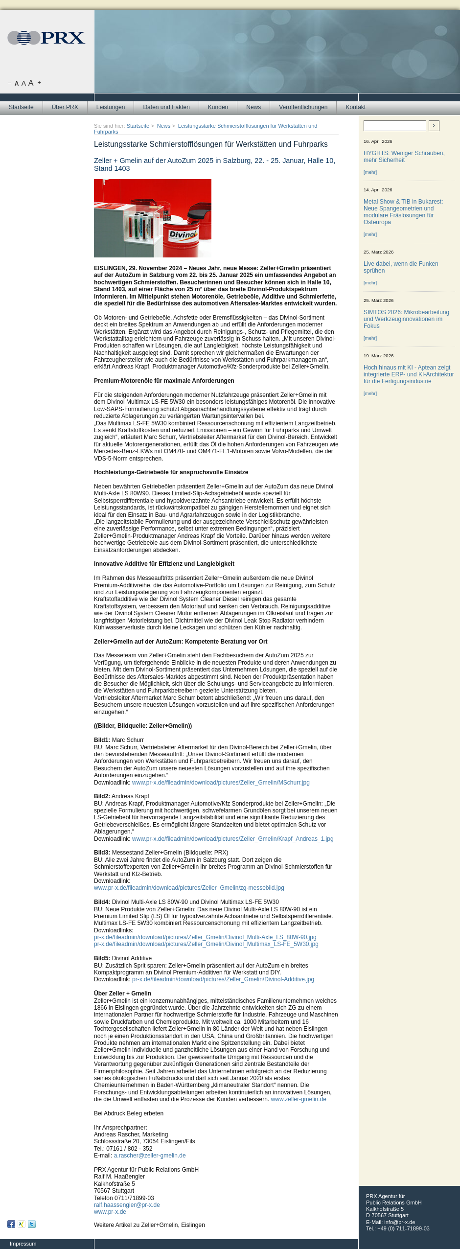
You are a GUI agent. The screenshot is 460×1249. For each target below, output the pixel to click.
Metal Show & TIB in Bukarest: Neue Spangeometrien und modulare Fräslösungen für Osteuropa (403, 212)
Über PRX (65, 107)
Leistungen (110, 107)
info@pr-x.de (399, 1222)
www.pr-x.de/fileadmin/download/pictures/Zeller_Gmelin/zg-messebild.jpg (189, 887)
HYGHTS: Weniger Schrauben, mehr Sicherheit (404, 156)
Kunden (218, 107)
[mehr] (370, 172)
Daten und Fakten (166, 107)
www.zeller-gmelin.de (298, 1099)
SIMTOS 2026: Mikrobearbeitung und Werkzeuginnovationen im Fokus (406, 319)
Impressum (23, 1244)
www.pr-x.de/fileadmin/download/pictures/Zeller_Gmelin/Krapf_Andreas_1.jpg (233, 838)
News (253, 107)
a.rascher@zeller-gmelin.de (150, 1155)
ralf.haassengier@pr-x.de (127, 1205)
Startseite (21, 107)
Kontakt (355, 107)
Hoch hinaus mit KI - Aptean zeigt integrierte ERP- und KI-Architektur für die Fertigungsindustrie (409, 374)
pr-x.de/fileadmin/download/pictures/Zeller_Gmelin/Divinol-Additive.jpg (223, 979)
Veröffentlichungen (303, 107)
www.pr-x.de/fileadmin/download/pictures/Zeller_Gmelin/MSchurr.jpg (221, 782)
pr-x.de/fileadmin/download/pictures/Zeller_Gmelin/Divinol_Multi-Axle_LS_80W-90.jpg (205, 937)
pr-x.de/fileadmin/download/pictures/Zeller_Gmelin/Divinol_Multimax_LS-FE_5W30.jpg (206, 944)
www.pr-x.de (110, 1211)
